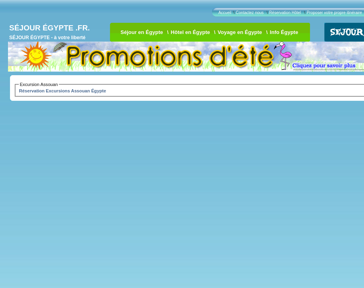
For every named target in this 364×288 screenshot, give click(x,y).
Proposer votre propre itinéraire (334, 12)
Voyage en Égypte (240, 32)
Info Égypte (284, 32)
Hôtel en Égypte (190, 32)
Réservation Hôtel (285, 12)
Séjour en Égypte (141, 32)
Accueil (224, 12)
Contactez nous (250, 12)
